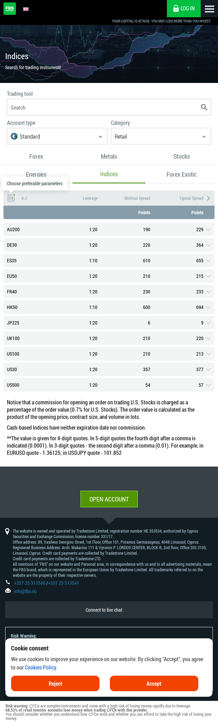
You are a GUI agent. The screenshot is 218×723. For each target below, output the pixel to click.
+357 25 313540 (29, 583)
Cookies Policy (40, 667)
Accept (153, 683)
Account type (21, 122)
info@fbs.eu (25, 591)
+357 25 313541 (63, 583)
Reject (55, 683)
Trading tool (20, 93)
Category (120, 122)
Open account (109, 499)
